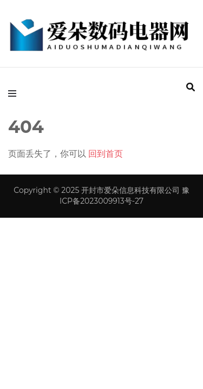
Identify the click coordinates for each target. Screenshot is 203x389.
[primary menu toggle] (15, 93)
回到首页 (105, 154)
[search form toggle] (190, 87)
